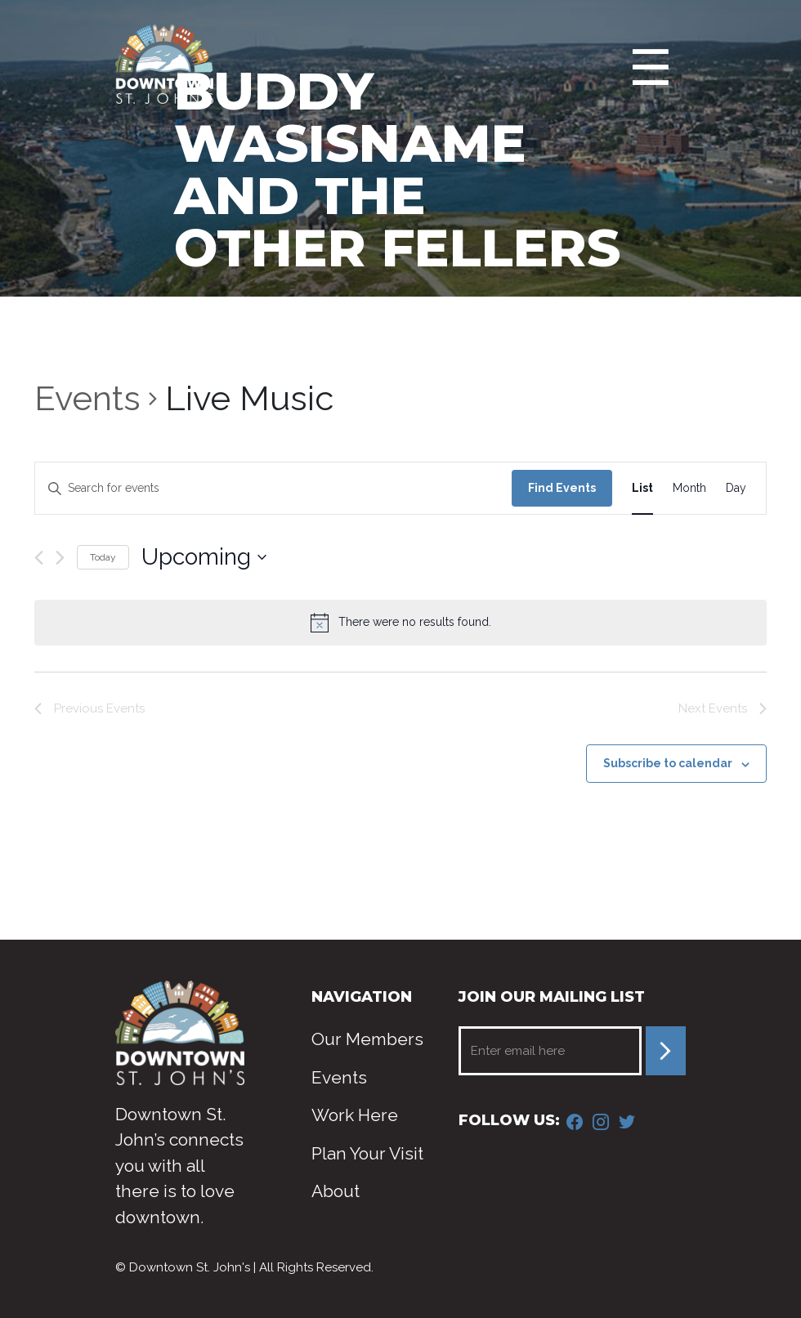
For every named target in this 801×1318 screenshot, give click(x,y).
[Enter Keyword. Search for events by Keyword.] (273, 488)
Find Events (562, 487)
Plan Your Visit (367, 1153)
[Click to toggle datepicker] (203, 557)
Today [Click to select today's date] (103, 557)
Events (87, 398)
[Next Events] (60, 557)
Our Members (367, 1039)
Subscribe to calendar (667, 763)
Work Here (354, 1115)
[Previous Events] (38, 557)
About (335, 1191)
